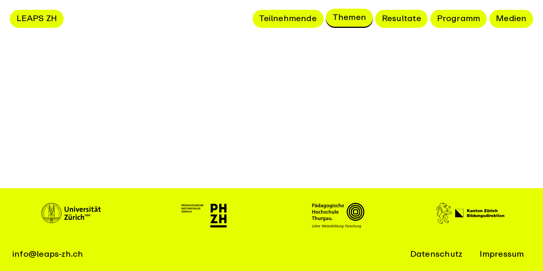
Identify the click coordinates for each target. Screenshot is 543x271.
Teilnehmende (288, 18)
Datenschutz (436, 254)
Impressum (502, 254)
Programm (458, 18)
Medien (511, 18)
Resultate (401, 18)
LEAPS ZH (37, 18)
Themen (349, 17)
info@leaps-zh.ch (47, 254)
